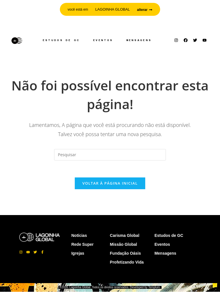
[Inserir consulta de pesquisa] (110, 154)
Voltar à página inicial (110, 183)
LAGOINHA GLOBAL (112, 9)
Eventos (103, 40)
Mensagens (139, 40)
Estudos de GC (61, 40)
